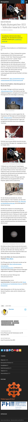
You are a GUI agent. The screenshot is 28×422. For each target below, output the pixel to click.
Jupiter (16, 321)
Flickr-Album (9, 258)
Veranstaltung (4, 373)
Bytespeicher (5, 2)
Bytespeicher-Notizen (6, 362)
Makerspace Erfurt (8, 399)
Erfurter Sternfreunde (7, 321)
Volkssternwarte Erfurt (7, 91)
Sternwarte (16, 322)
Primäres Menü (26, 2)
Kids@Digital (4, 365)
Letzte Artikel (8, 305)
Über (2, 305)
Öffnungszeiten (8, 117)
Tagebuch (3, 370)
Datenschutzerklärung (5, 420)
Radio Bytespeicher (6, 21)
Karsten (11, 30)
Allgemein (3, 360)
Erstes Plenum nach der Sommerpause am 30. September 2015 (14, 332)
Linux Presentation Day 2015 (14, 339)
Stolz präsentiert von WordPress (17, 420)
